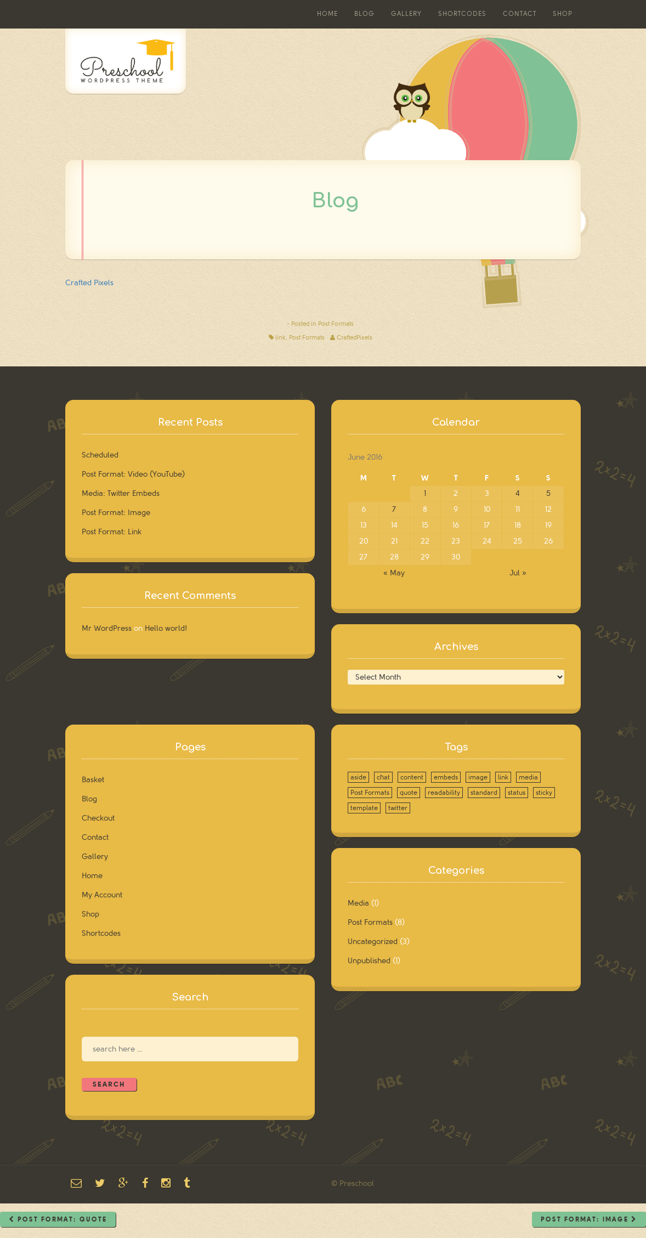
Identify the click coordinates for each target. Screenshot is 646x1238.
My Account (102, 895)
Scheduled (100, 455)
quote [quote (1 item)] (408, 792)
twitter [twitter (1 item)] (397, 808)
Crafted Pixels (89, 283)
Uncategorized (373, 941)
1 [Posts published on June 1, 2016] (425, 493)
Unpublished (369, 961)
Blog (364, 14)
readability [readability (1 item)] (444, 792)
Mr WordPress (107, 628)
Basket (93, 780)
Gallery (406, 14)
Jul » (517, 573)
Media (358, 903)
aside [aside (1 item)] (358, 777)
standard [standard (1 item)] (484, 792)
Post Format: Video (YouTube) (133, 474)
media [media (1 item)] (528, 777)
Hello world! (166, 628)
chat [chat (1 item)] (383, 777)
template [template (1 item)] (364, 808)
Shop (563, 14)
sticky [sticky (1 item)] (544, 792)
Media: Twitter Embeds (121, 493)
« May (394, 573)
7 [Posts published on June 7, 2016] (394, 509)
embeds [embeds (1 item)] (446, 777)
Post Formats (336, 323)
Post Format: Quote (58, 1219)
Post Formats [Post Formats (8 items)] (369, 792)
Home (327, 14)
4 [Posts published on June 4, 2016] (517, 493)
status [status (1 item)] (516, 792)
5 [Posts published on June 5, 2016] (548, 493)
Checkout (98, 818)
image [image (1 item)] (478, 777)
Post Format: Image (116, 512)
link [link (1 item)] (503, 777)
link (280, 337)
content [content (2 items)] (411, 777)
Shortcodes (462, 14)
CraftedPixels (354, 337)
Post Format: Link (111, 532)
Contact (519, 14)
